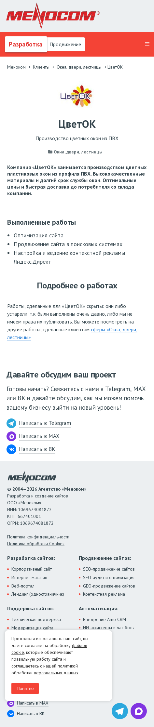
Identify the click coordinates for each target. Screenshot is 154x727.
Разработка (25, 44)
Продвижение (64, 44)
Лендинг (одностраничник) (37, 594)
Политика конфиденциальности (38, 537)
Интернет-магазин (29, 577)
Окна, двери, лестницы (78, 152)
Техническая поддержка (36, 619)
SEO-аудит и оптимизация (108, 577)
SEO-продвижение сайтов (109, 569)
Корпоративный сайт (31, 569)
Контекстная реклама (104, 594)
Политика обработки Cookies (35, 544)
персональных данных (56, 673)
